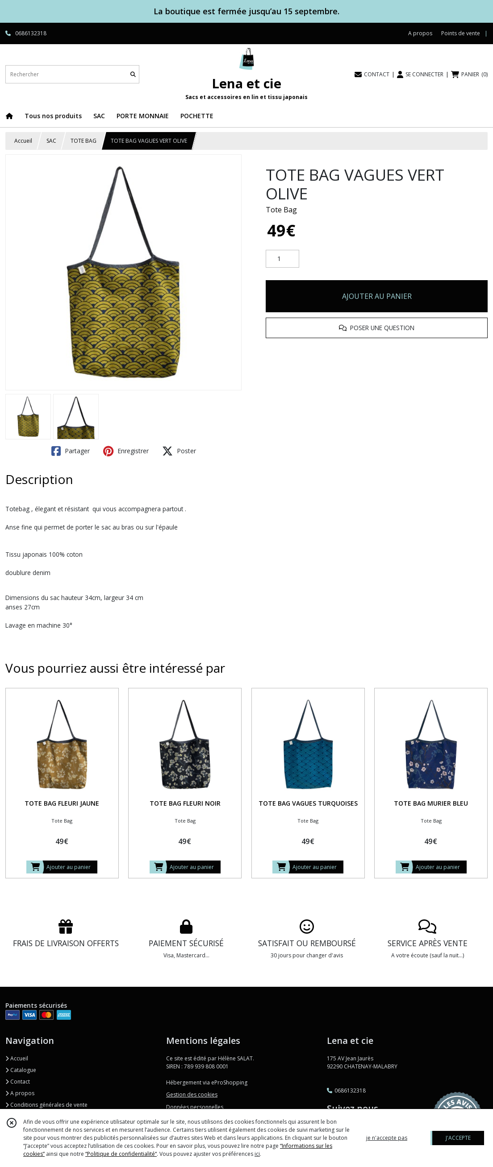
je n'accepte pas (386, 1138)
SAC (51, 141)
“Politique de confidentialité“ (121, 1154)
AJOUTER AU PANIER (377, 296)
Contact (17, 1081)
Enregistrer (126, 451)
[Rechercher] (133, 74)
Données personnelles (194, 1107)
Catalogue (20, 1070)
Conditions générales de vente (46, 1105)
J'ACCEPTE (458, 1138)
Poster (179, 451)
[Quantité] (282, 259)
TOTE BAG (83, 141)
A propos (19, 1093)
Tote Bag (281, 210)
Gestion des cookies (191, 1094)
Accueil (23, 141)
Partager (70, 451)
